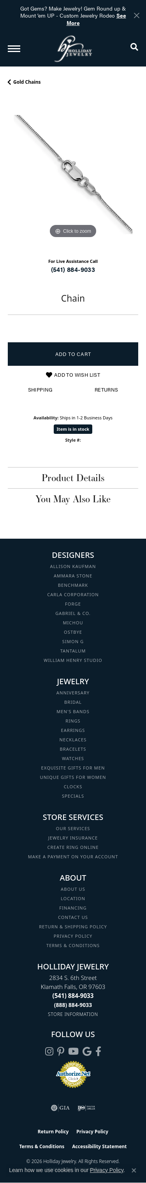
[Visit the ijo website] (86, 1108)
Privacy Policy (73, 936)
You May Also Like (73, 498)
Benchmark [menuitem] (73, 585)
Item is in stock (73, 429)
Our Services (73, 828)
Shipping (40, 389)
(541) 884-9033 (73, 269)
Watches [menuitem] (73, 758)
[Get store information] (73, 1014)
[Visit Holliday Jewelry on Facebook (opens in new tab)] (98, 1051)
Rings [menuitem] (73, 721)
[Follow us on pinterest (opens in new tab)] (60, 1051)
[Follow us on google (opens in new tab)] (87, 1051)
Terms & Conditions (73, 945)
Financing (72, 908)
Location (73, 898)
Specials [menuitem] (73, 796)
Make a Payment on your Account (73, 856)
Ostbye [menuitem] (73, 632)
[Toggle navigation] (14, 49)
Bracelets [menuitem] (73, 749)
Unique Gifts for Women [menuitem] (73, 777)
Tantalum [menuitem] (73, 651)
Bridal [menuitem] (73, 702)
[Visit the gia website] (60, 1108)
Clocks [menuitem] (73, 786)
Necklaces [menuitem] (73, 740)
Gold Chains (27, 82)
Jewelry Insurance (73, 838)
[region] (73, 174)
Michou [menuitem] (73, 623)
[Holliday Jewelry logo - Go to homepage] (73, 49)
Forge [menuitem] (73, 604)
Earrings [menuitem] (73, 730)
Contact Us (73, 917)
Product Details (73, 477)
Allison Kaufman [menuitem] (73, 566)
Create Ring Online (73, 847)
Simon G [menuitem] (73, 641)
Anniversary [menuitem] (73, 693)
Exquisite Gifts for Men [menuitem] (73, 768)
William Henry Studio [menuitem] (73, 660)
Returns (106, 389)
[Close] (136, 15)
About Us (73, 889)
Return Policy (53, 1131)
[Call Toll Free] (73, 1005)
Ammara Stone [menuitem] (73, 576)
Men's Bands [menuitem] (73, 711)
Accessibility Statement (99, 1146)
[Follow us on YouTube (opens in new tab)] (73, 1051)
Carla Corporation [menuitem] (73, 594)
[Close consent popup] (134, 1170)
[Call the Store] (73, 996)
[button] (134, 48)
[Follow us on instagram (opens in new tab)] (49, 1051)
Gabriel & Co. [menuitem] (73, 613)
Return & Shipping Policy (73, 927)
